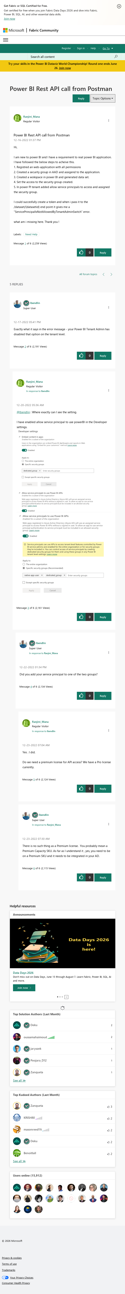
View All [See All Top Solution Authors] (19, 1080)
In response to (37, 391)
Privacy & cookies (12, 1257)
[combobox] (74, 56)
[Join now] (24, 987)
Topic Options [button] (102, 98)
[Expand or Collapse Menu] (5, 40)
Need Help (31, 234)
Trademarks (8, 1270)
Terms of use (9, 1263)
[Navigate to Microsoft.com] (13, 30)
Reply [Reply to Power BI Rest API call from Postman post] (103, 252)
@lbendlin (23, 412)
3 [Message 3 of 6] (28, 607)
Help (93, 48)
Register (66, 48)
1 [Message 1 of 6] (25, 243)
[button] (81, 98)
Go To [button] (106, 48)
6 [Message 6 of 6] (34, 868)
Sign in (81, 48)
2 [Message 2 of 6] (25, 346)
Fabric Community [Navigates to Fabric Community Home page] (43, 30)
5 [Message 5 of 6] (34, 779)
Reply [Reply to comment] (103, 355)
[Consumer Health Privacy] (62, 1283)
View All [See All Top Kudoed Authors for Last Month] (19, 1161)
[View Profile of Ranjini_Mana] (31, 116)
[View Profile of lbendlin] (35, 303)
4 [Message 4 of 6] (31, 686)
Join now (9, 19)
